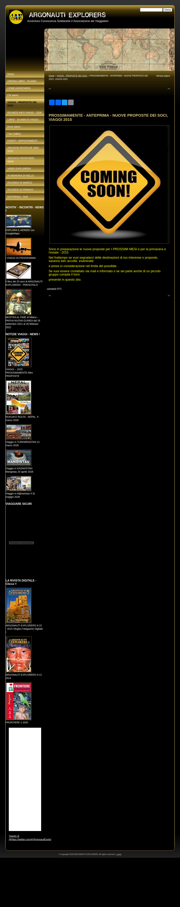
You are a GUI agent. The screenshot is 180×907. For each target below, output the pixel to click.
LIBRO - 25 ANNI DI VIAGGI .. (23, 119)
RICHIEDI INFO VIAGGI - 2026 (24, 112)
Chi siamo (12, 95)
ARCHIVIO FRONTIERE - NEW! (21, 160)
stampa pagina (163, 76)
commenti (51, 288)
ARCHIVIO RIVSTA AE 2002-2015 (23, 149)
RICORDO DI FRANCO (20, 189)
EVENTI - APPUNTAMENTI (22, 140)
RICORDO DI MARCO (19, 182)
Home (51, 76)
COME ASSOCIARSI (18, 88)
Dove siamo (13, 126)
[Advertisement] (90, 882)
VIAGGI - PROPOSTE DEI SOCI (72, 76)
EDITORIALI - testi (17, 196)
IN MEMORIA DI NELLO (20, 175)
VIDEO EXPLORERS (19, 168)
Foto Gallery (14, 133)
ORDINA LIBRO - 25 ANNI (21, 81)
